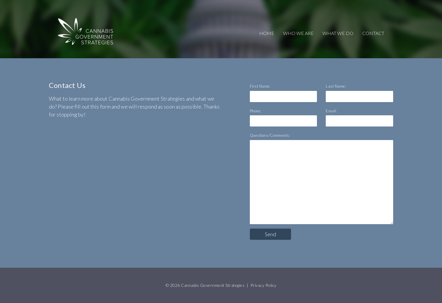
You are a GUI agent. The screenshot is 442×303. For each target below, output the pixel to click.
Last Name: (336, 86)
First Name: (260, 86)
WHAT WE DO (338, 33)
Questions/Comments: (270, 135)
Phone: (255, 111)
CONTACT (373, 33)
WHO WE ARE (298, 33)
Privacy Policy (263, 285)
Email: (331, 111)
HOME (266, 33)
